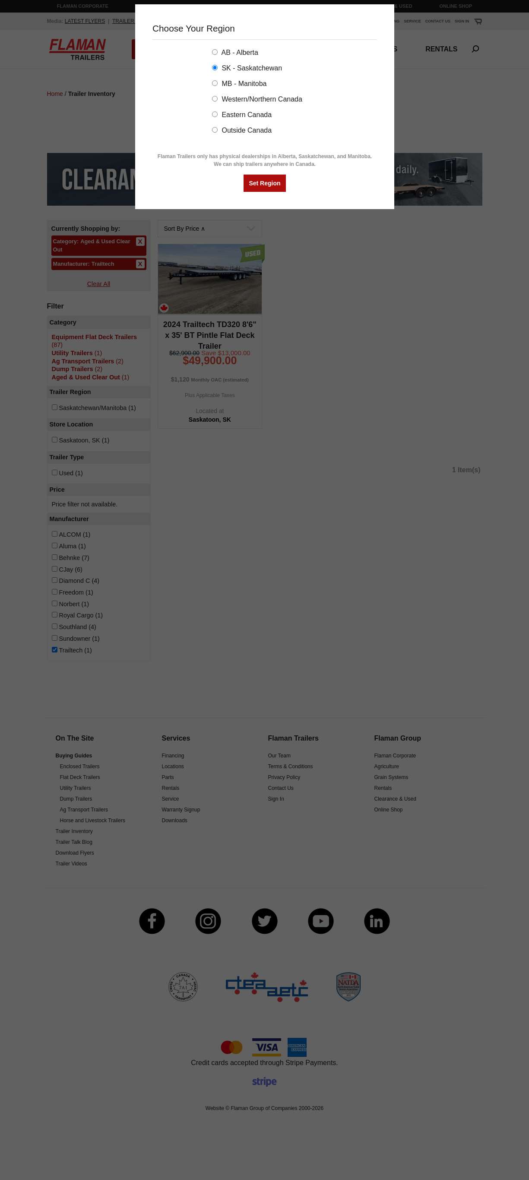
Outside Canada (242, 130)
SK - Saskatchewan (247, 68)
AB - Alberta (235, 52)
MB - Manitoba (239, 83)
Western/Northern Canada (257, 99)
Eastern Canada (242, 114)
